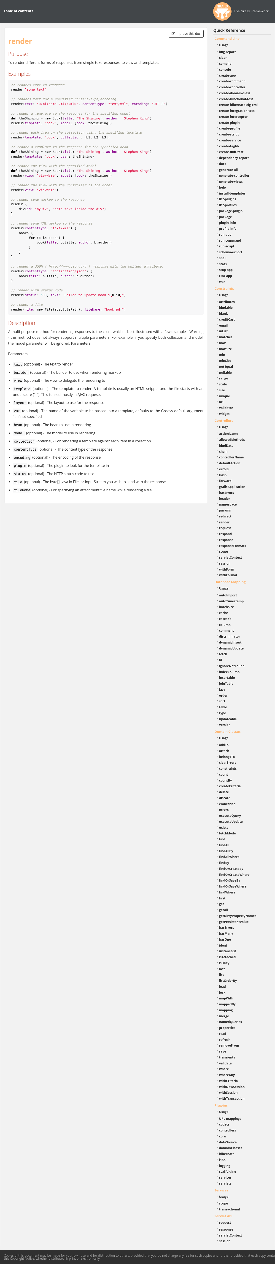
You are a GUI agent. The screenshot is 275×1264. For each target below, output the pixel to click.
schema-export (231, 252)
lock (222, 992)
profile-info (228, 228)
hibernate (227, 1154)
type (222, 713)
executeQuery (230, 815)
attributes (227, 302)
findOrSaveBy (229, 880)
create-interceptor (233, 116)
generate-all (228, 170)
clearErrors (227, 762)
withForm (226, 569)
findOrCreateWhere (234, 874)
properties (227, 1028)
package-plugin (231, 211)
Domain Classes (228, 731)
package (225, 217)
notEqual (226, 366)
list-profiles (228, 205)
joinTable (226, 683)
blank (223, 313)
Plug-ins (221, 1105)
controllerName (231, 457)
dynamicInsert (230, 642)
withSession (228, 1092)
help (222, 187)
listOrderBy (228, 980)
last (222, 969)
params (225, 510)
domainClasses (230, 1148)
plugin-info (227, 222)
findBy (224, 863)
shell (222, 258)
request (225, 528)
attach (224, 751)
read (222, 1033)
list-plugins (227, 199)
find (222, 839)
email (223, 325)
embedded (227, 804)
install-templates (232, 193)
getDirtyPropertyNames (237, 916)
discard (224, 798)
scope (223, 551)
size (222, 390)
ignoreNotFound (232, 666)
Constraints (224, 288)
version (225, 725)
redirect (225, 516)
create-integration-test (237, 110)
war (222, 281)
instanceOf (227, 951)
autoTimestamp (231, 601)
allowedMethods (232, 439)
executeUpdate (231, 821)
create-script (229, 134)
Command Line (227, 38)
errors (224, 469)
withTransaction (232, 1098)
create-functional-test (236, 99)
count (223, 774)
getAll (223, 910)
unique (224, 396)
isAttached (227, 957)
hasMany (226, 933)
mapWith (226, 998)
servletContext (230, 557)
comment (226, 630)
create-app (227, 75)
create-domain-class (235, 93)
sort (222, 701)
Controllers (224, 420)
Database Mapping (230, 581)
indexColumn (229, 672)
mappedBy (227, 1004)
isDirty (224, 963)
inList (223, 331)
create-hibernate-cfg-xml (238, 105)
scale (223, 384)
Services (221, 1190)
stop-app (226, 270)
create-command (232, 81)
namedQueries (230, 1022)
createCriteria (230, 786)
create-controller (232, 87)
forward (225, 481)
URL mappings (230, 1118)
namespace (228, 504)
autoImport (228, 595)
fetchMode (227, 833)
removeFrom (229, 1045)
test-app (225, 275)
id (220, 660)
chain (223, 451)
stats (223, 264)
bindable (226, 307)
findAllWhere (229, 857)
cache (223, 613)
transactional (229, 1209)
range (223, 378)
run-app (225, 234)
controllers (227, 1130)
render (224, 522)
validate (225, 1063)
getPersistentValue (234, 922)
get (221, 904)
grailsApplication (232, 486)
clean (223, 57)
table (223, 707)
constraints (228, 768)
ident (223, 945)
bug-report (227, 52)
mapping (226, 1010)
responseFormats (232, 546)
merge (224, 1016)
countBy (225, 780)
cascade (225, 619)
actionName (228, 433)
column (225, 625)
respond (225, 534)
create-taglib (229, 146)
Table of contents (18, 10)
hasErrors (226, 492)
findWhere (227, 892)
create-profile (229, 128)
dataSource (228, 1142)
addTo (224, 745)
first (222, 898)
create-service (230, 140)
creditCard (227, 319)
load (222, 986)
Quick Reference (229, 30)
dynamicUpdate (231, 648)
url (221, 402)
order (223, 695)
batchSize (226, 607)
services (225, 1177)
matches (225, 337)
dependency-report (234, 158)
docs (222, 164)
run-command (230, 240)
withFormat (228, 575)
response (226, 540)
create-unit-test (231, 152)
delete (224, 792)
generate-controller (234, 175)
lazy (222, 689)
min (222, 354)
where (224, 1069)
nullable (225, 372)
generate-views (231, 181)
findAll (224, 845)
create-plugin (229, 122)
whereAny (227, 1075)
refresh (224, 1039)
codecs (224, 1124)
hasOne (225, 939)
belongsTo (227, 757)
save (222, 1051)
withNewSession (232, 1087)
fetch (223, 654)
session (225, 563)
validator (226, 408)
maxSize (225, 349)
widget (224, 413)
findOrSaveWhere (233, 886)
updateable (228, 719)
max (222, 343)
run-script (227, 246)
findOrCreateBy (231, 868)
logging (224, 1166)
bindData (226, 445)
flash (223, 475)
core (222, 1136)
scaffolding (227, 1171)
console (225, 69)
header (224, 498)
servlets (225, 1183)
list (221, 974)
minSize (225, 360)
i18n (222, 1160)
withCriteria (228, 1081)
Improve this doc (186, 33)
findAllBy (226, 851)
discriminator (229, 636)
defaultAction (229, 463)
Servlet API (223, 1216)
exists (223, 827)
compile (225, 63)
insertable (227, 677)
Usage (224, 45)
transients (227, 1057)
